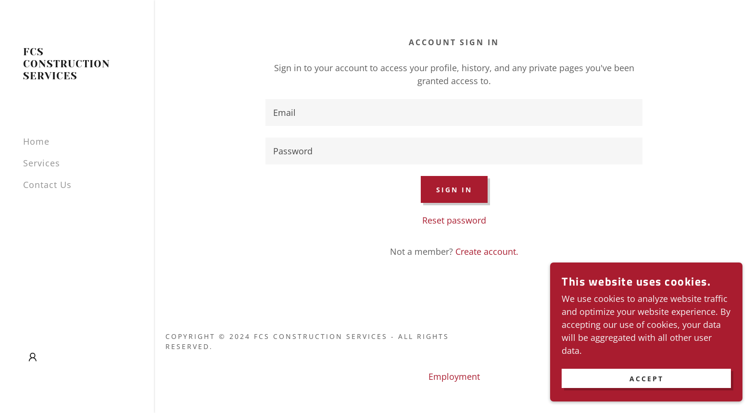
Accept (646, 378)
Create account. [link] (486, 251)
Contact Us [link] (47, 184)
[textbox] (453, 112)
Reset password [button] (454, 220)
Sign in (454, 189)
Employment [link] (454, 376)
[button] (32, 357)
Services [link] (41, 163)
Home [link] (36, 141)
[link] (77, 76)
